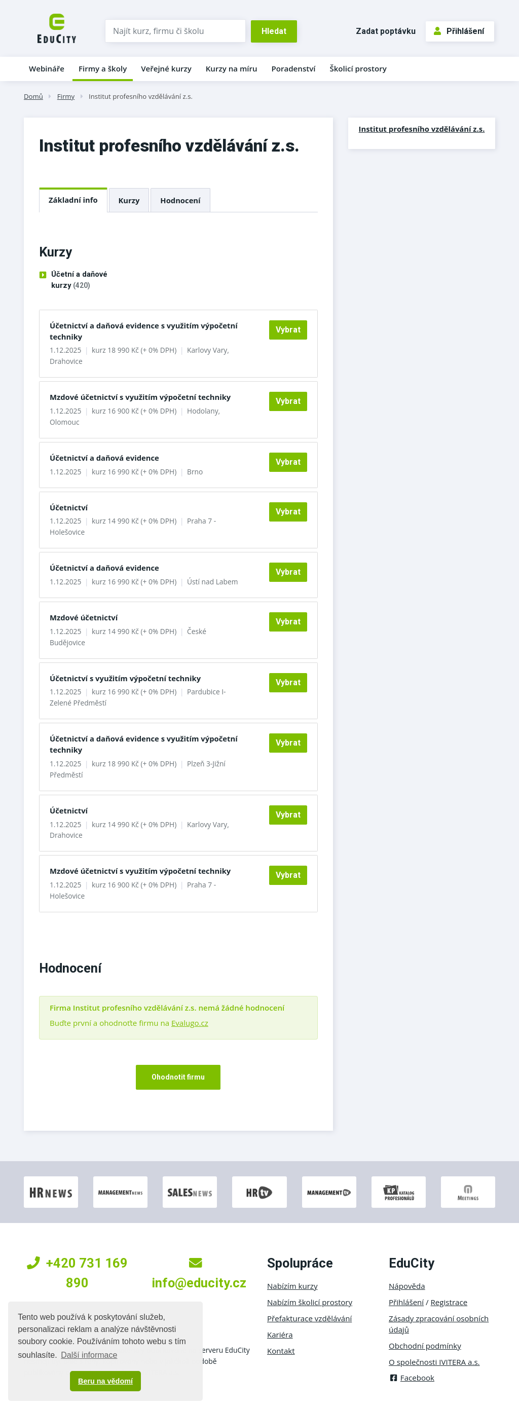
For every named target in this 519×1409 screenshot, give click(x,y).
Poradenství (294, 68)
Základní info (73, 200)
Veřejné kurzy (166, 68)
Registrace (449, 1302)
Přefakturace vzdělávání (309, 1318)
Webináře (46, 68)
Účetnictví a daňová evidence (104, 458)
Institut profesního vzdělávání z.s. (141, 96)
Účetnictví (69, 507)
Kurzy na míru (231, 68)
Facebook (411, 1378)
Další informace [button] (89, 1355)
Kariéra (280, 1334)
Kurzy (129, 200)
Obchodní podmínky (425, 1346)
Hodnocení (180, 200)
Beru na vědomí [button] (105, 1381)
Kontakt (281, 1351)
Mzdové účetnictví (84, 617)
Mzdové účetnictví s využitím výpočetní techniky (140, 397)
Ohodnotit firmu (178, 1077)
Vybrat (288, 330)
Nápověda (407, 1286)
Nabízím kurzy (292, 1286)
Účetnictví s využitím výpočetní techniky (125, 678)
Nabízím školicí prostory (309, 1302)
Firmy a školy (103, 68)
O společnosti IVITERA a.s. (434, 1362)
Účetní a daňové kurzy (79, 280)
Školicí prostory (357, 68)
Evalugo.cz (189, 1023)
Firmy (66, 96)
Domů (33, 96)
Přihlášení (459, 31)
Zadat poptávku (386, 31)
